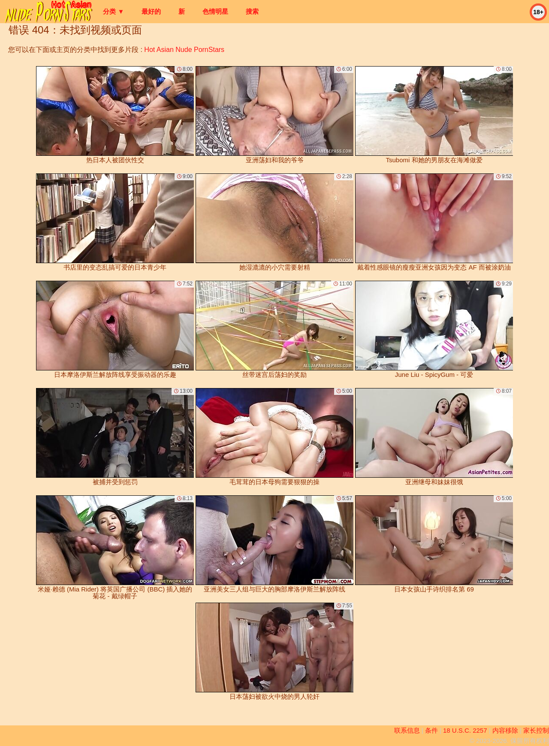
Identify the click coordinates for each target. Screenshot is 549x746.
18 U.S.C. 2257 (465, 730)
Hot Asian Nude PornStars (184, 49)
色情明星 (215, 11)
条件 (431, 730)
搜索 (252, 11)
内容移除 (505, 730)
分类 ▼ (113, 11)
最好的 (151, 11)
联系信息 (407, 730)
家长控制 (536, 730)
